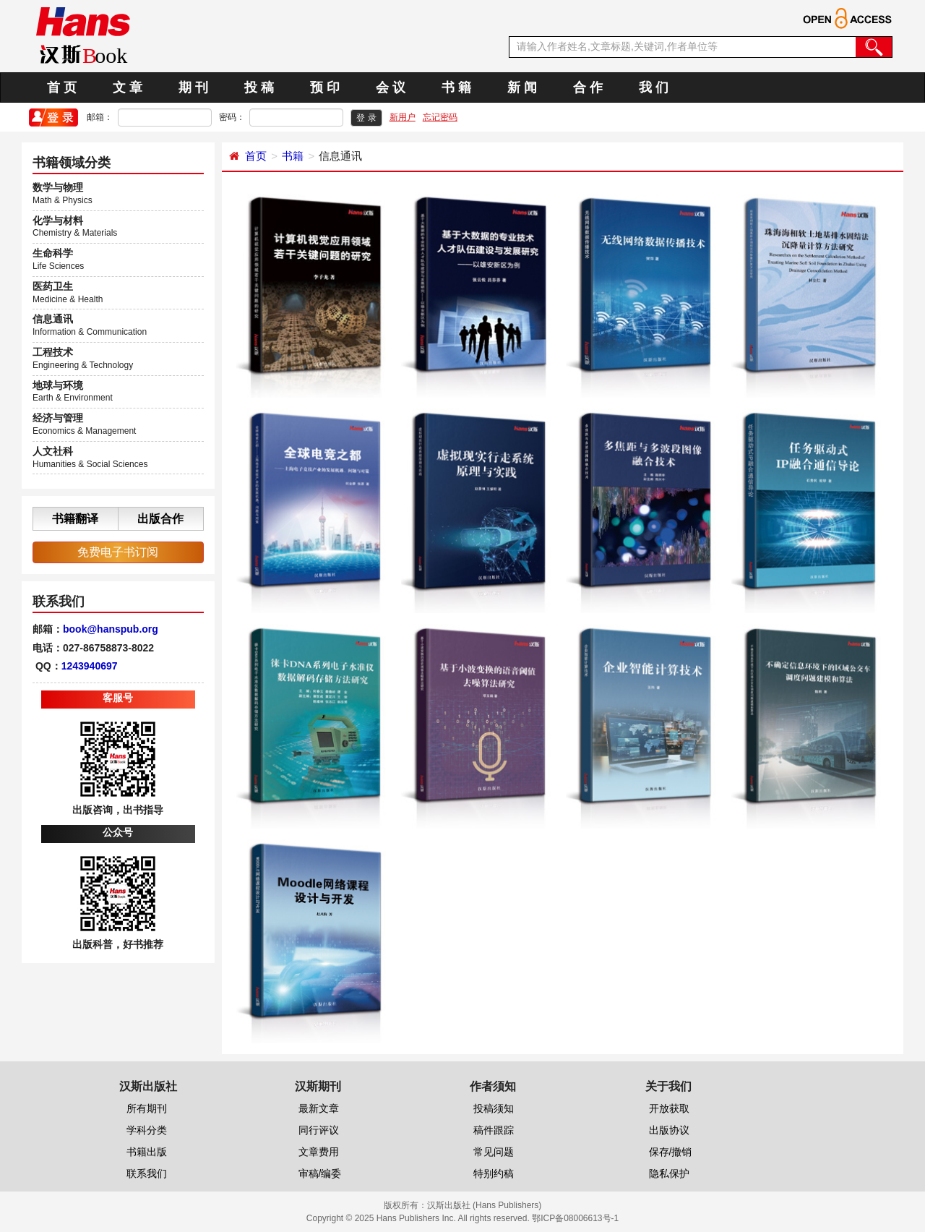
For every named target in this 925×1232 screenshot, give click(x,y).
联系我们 (146, 1173)
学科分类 (146, 1130)
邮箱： (100, 117)
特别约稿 (493, 1173)
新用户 (403, 117)
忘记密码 (440, 117)
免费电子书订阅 (117, 552)
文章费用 (318, 1152)
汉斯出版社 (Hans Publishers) (484, 1205)
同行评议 (318, 1130)
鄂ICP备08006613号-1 (575, 1218)
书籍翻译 (75, 519)
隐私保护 (669, 1173)
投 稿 (259, 87)
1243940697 (89, 666)
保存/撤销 (670, 1152)
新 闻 (522, 87)
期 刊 (193, 87)
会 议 (390, 87)
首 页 (62, 87)
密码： (232, 117)
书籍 (293, 156)
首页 (256, 156)
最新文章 (318, 1108)
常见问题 (493, 1152)
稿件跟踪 (493, 1130)
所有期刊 (146, 1108)
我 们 (653, 87)
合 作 (588, 87)
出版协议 (669, 1130)
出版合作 (160, 519)
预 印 (325, 87)
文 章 (127, 87)
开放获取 (669, 1108)
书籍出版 (146, 1152)
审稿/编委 (320, 1173)
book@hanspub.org (110, 629)
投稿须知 (493, 1108)
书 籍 (456, 87)
